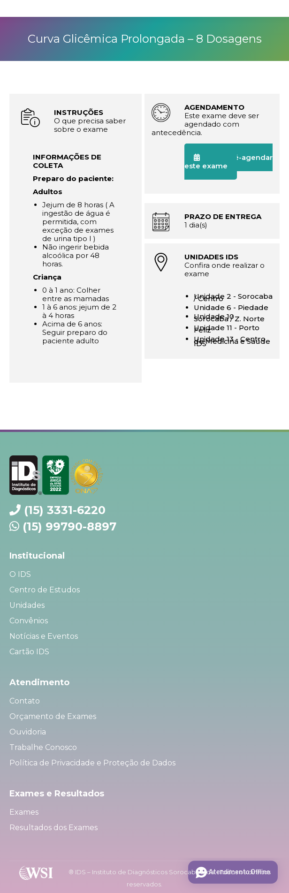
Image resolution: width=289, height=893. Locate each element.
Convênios (28, 620)
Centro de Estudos (44, 589)
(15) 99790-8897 (69, 526)
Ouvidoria (27, 731)
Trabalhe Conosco (43, 747)
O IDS (20, 574)
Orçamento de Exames (52, 716)
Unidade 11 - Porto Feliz (226, 328)
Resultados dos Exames (53, 827)
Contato (24, 700)
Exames (23, 812)
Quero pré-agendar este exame (228, 161)
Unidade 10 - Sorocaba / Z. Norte (229, 317)
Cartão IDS (29, 651)
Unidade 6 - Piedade (231, 307)
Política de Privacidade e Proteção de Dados (92, 762)
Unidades (27, 605)
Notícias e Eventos (43, 636)
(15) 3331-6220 (65, 510)
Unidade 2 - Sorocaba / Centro (233, 297)
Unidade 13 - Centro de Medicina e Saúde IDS (232, 341)
